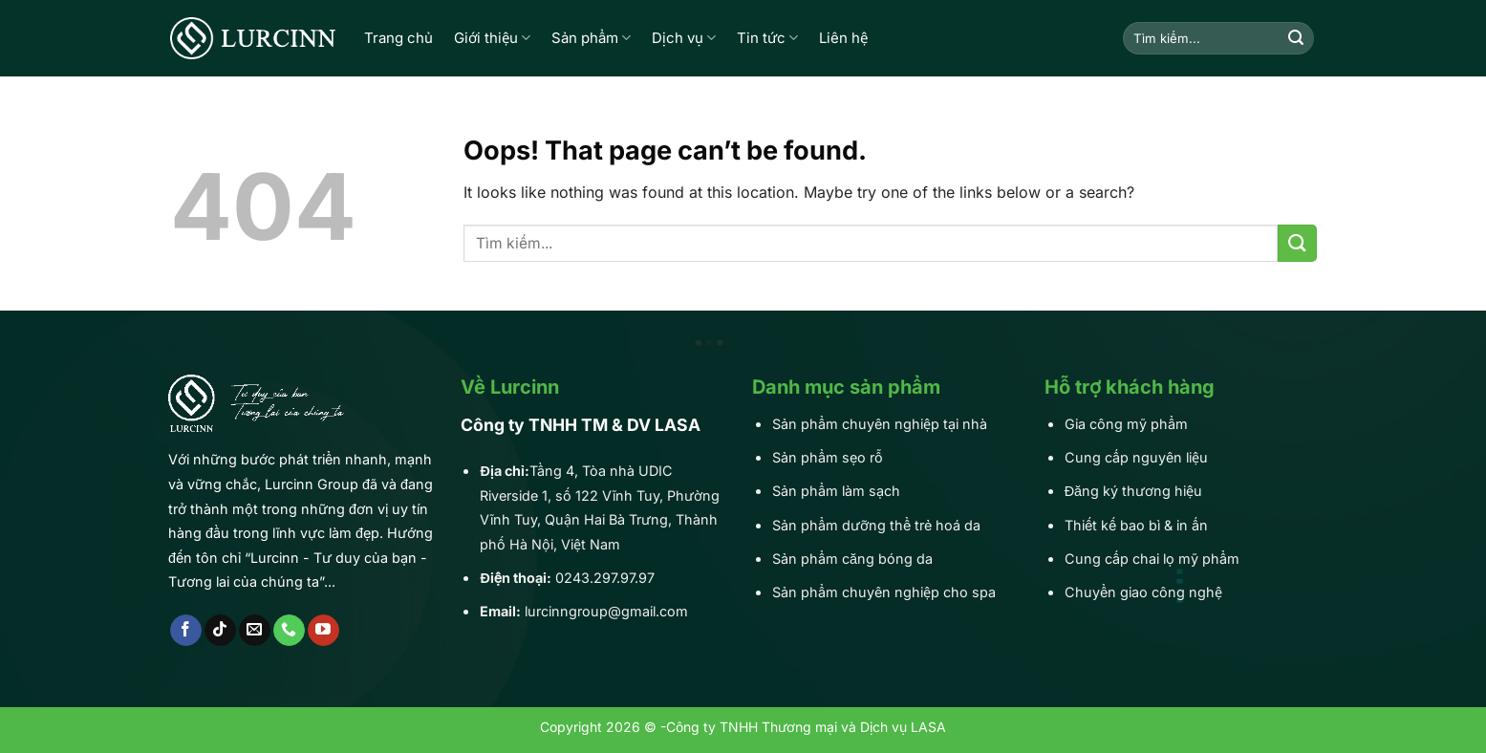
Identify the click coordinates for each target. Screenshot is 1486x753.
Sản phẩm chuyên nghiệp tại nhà (879, 424)
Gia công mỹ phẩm (1126, 424)
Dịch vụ (684, 38)
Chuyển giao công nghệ (1143, 592)
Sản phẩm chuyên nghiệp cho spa (884, 592)
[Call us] (289, 630)
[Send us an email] (254, 630)
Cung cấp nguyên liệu (1136, 457)
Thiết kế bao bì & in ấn (1136, 525)
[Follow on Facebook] (186, 630)
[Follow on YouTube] (323, 630)
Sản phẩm (591, 38)
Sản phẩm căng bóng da (852, 558)
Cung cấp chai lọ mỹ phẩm (1152, 558)
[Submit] (1296, 38)
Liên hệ (843, 38)
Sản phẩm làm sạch (836, 491)
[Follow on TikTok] (220, 630)
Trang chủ (398, 38)
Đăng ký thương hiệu (1133, 491)
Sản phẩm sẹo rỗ (827, 457)
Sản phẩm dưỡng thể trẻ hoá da (876, 525)
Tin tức (767, 38)
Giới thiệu (492, 38)
